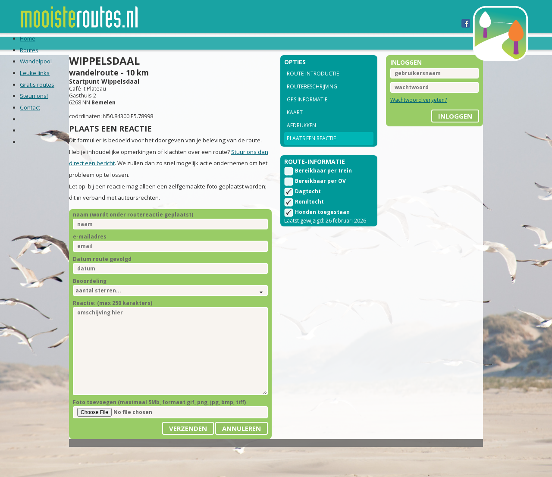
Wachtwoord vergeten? (408, 111)
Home (47, 42)
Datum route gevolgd (122, 283)
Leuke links (175, 42)
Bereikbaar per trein (323, 185)
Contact (328, 42)
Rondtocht (309, 216)
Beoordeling (109, 305)
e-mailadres (109, 261)
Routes (78, 42)
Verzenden (188, 453)
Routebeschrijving (312, 98)
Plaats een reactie (311, 150)
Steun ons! (284, 42)
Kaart (295, 124)
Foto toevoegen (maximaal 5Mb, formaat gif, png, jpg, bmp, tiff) (179, 426)
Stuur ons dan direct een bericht (131, 187)
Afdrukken (301, 137)
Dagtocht (308, 206)
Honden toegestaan (322, 226)
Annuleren (241, 453)
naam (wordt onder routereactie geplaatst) (153, 239)
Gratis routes (230, 42)
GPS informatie (307, 111)
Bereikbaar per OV (320, 195)
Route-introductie (313, 85)
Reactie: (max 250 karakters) (132, 327)
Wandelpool (123, 42)
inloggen (435, 124)
